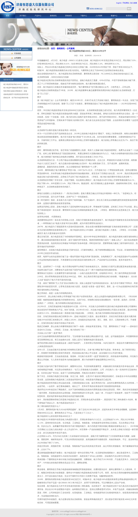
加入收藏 (133, 3)
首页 (7, 16)
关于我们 (22, 16)
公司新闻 (17, 58)
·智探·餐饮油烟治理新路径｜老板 (15, 91)
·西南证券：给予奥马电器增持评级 (15, 98)
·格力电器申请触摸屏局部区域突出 (15, 88)
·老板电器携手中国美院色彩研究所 (15, 94)
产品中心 (38, 16)
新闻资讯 (53, 16)
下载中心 (83, 16)
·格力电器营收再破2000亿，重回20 (15, 84)
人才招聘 (99, 16)
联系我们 (129, 16)
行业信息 (17, 53)
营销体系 (68, 16)
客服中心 (114, 16)
